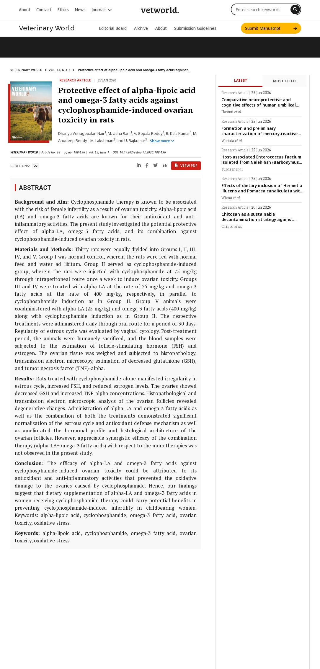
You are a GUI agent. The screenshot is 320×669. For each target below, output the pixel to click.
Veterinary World (46, 28)
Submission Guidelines (195, 28)
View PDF (186, 165)
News (80, 9)
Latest (240, 80)
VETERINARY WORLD (26, 70)
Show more (162, 140)
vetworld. (160, 9)
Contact (43, 9)
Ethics (63, 9)
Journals (102, 9)
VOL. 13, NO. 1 (60, 70)
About (24, 9)
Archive (141, 28)
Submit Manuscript (271, 28)
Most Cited (284, 81)
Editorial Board (113, 28)
